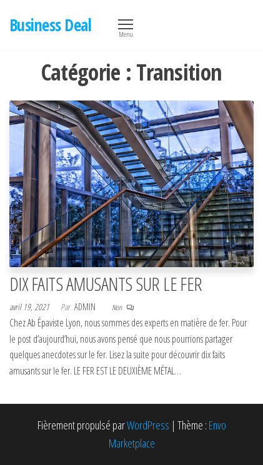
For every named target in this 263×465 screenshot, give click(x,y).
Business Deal (50, 25)
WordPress (148, 425)
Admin (85, 307)
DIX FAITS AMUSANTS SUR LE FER (105, 283)
